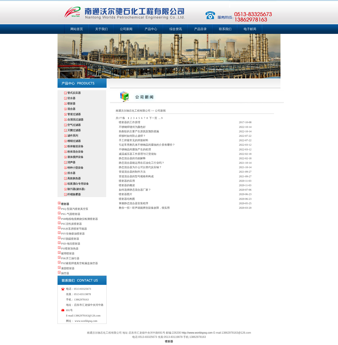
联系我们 (225, 29)
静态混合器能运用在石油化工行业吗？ (141, 162)
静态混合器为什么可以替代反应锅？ (140, 167)
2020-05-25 (245, 203)
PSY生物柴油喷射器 (73, 233)
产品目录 (200, 29)
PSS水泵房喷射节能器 (74, 228)
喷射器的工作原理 (129, 122)
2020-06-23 (245, 194)
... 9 (161, 118)
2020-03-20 (245, 207)
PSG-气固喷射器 (70, 214)
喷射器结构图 (127, 198)
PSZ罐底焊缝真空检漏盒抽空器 (79, 263)
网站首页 (76, 29)
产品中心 (151, 29)
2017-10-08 (245, 122)
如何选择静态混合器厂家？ (135, 189)
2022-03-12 (245, 144)
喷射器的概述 (127, 185)
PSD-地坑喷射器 (70, 243)
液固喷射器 (67, 268)
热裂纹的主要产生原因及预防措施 (139, 131)
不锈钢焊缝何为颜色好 (132, 127)
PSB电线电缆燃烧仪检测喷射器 (79, 218)
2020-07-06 (245, 189)
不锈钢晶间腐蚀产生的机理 (135, 149)
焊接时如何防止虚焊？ (132, 135)
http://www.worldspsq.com (197, 332)
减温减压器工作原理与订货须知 (137, 153)
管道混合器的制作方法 (132, 171)
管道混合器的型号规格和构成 (136, 176)
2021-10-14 (245, 162)
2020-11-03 (245, 180)
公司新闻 (126, 29)
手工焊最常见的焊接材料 (133, 140)
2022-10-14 (245, 127)
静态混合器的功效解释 (132, 158)
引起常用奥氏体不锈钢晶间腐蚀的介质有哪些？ (147, 144)
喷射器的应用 (127, 180)
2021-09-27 (245, 171)
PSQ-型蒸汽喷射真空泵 (74, 208)
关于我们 (101, 29)
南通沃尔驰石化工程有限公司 (133, 110)
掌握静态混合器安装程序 (133, 203)
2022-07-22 (245, 135)
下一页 (153, 118)
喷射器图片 (125, 194)
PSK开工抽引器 (70, 258)
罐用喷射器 (67, 253)
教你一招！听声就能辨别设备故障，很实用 (144, 207)
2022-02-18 (245, 153)
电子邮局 (250, 29)
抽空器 (65, 273)
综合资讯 (175, 29)
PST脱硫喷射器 (70, 238)
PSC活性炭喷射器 (71, 223)
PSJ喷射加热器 (69, 248)
